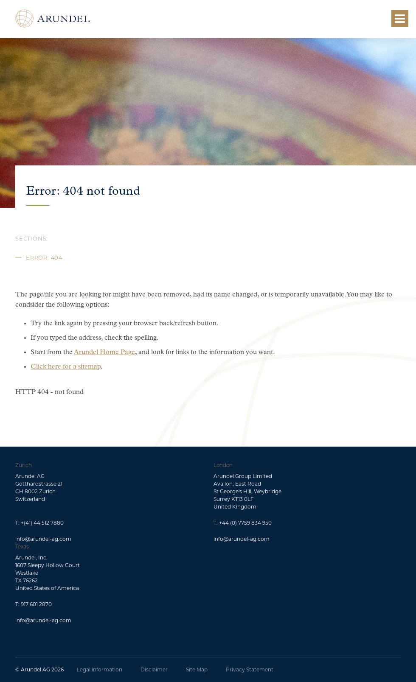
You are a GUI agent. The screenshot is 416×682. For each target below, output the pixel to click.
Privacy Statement (249, 669)
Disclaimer (154, 669)
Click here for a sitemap (66, 366)
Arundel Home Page (104, 352)
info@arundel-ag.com (43, 539)
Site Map (197, 669)
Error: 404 (44, 257)
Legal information (99, 669)
